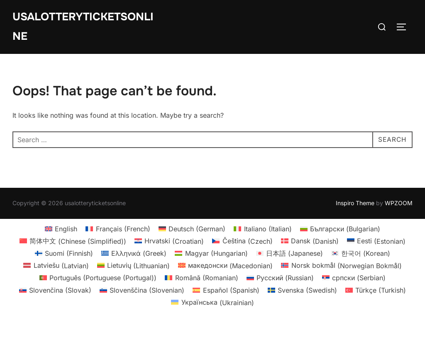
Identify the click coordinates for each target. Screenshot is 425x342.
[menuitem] (61, 247)
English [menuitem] (66, 247)
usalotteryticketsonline (83, 26)
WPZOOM (399, 221)
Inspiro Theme (355, 221)
